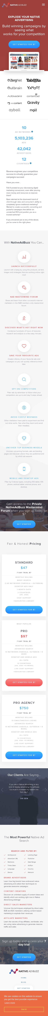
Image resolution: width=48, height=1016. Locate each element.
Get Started (24, 524)
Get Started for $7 (24, 44)
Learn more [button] (9, 1003)
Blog (23, 982)
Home (23, 978)
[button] (2, 790)
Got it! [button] (24, 1009)
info (32, 131)
